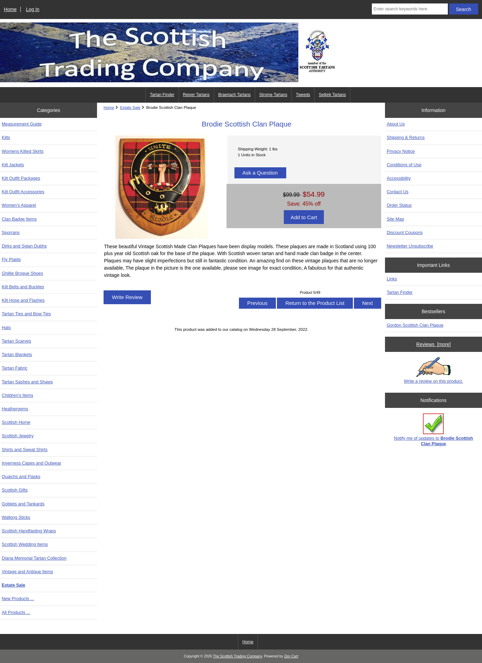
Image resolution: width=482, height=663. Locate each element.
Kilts (6, 137)
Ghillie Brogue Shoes (22, 273)
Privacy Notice (401, 151)
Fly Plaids (11, 259)
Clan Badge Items (19, 219)
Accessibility (399, 178)
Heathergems (15, 408)
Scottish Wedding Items (25, 544)
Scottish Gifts (15, 490)
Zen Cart (291, 656)
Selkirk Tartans (332, 94)
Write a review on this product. (433, 370)
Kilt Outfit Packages (21, 178)
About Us (396, 124)
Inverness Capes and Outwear (31, 463)
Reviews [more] (433, 344)
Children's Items (17, 395)
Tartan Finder (162, 94)
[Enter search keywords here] (410, 9)
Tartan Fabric (14, 368)
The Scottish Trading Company (237, 656)
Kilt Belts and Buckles (23, 286)
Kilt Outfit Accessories (23, 191)
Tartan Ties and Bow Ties (26, 313)
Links (392, 278)
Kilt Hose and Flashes (23, 300)
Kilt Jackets (13, 164)
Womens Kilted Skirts (23, 151)
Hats (6, 327)
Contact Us (397, 191)
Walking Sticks (16, 517)
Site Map (395, 219)
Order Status (399, 205)
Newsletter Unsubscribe (410, 246)
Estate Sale (130, 107)
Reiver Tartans (196, 94)
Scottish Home (16, 422)
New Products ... (18, 598)
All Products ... (16, 612)
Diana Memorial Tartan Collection (34, 558)
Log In (32, 9)
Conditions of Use (404, 164)
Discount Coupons (405, 232)
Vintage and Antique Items (27, 571)
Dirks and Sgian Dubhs (24, 246)
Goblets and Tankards (23, 503)
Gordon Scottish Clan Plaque (415, 325)
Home (10, 9)
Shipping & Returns (406, 137)
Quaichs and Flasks (21, 476)
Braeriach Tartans (234, 94)
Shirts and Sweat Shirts (25, 449)
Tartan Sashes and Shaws (27, 381)
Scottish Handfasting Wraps (29, 530)
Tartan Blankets (17, 354)
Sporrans (11, 232)
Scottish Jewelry (17, 435)
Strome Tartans (273, 94)
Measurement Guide (22, 124)
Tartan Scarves (16, 341)
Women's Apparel (19, 205)
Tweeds (303, 94)
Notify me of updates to (433, 429)
